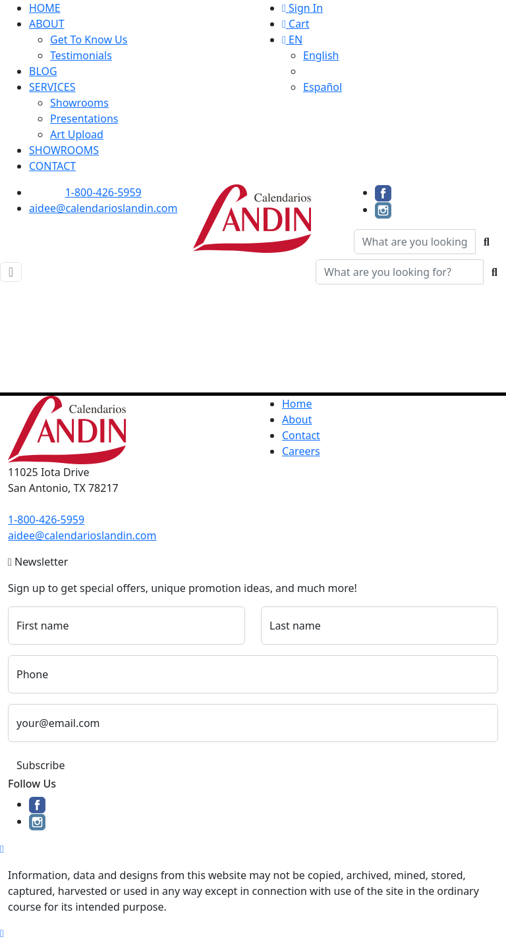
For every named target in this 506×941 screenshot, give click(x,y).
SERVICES (52, 87)
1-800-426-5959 (103, 192)
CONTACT (52, 166)
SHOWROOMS (64, 150)
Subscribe (40, 765)
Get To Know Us (88, 39)
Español (322, 87)
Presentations (84, 118)
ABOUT (47, 23)
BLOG (43, 71)
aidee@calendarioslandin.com (103, 208)
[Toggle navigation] (11, 272)
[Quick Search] (415, 241)
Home (297, 403)
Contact (301, 435)
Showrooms (79, 102)
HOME (45, 8)
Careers (301, 451)
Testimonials (81, 55)
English (321, 55)
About (297, 419)
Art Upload (76, 134)
